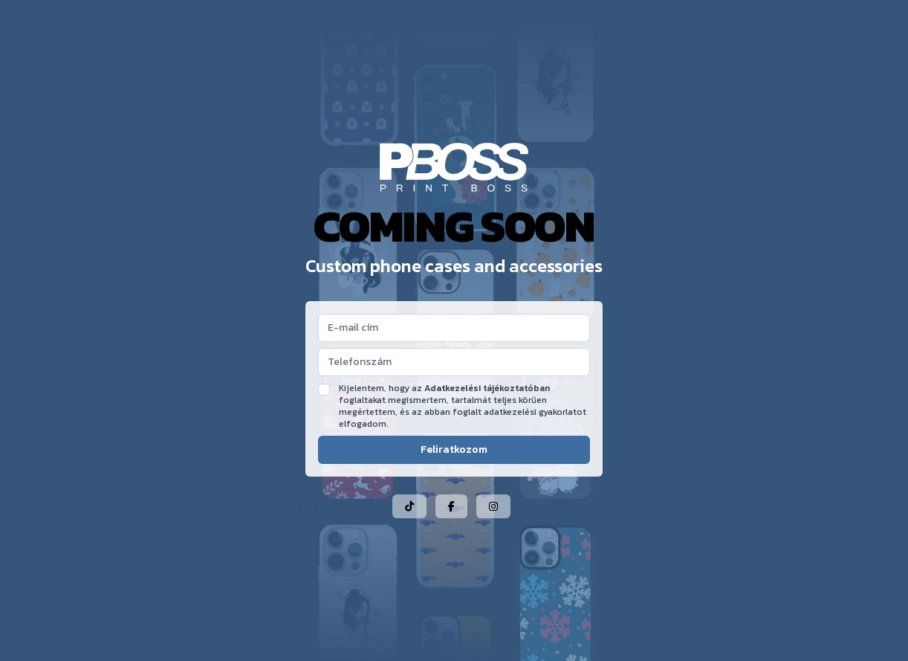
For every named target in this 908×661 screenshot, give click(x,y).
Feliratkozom (454, 449)
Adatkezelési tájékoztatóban (487, 388)
